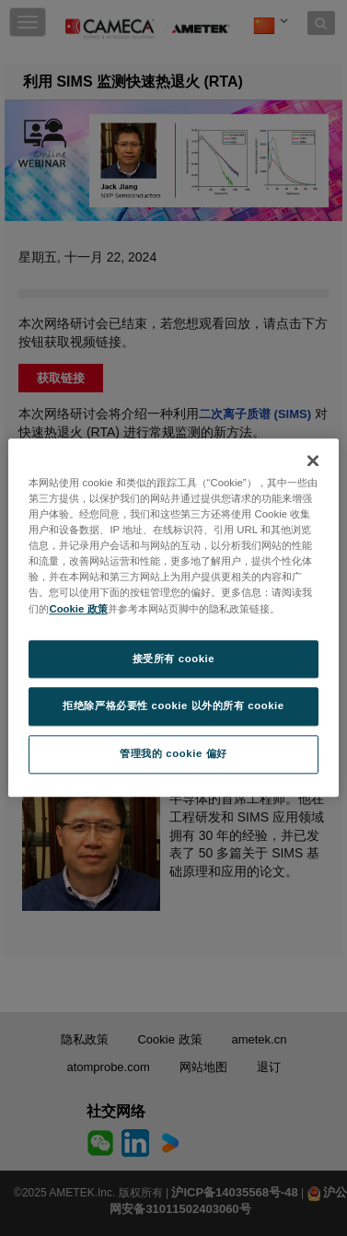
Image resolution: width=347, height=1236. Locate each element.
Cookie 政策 (78, 608)
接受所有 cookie (173, 658)
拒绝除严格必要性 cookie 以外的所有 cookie (173, 706)
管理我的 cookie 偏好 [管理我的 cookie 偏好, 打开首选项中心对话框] (173, 754)
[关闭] (313, 460)
